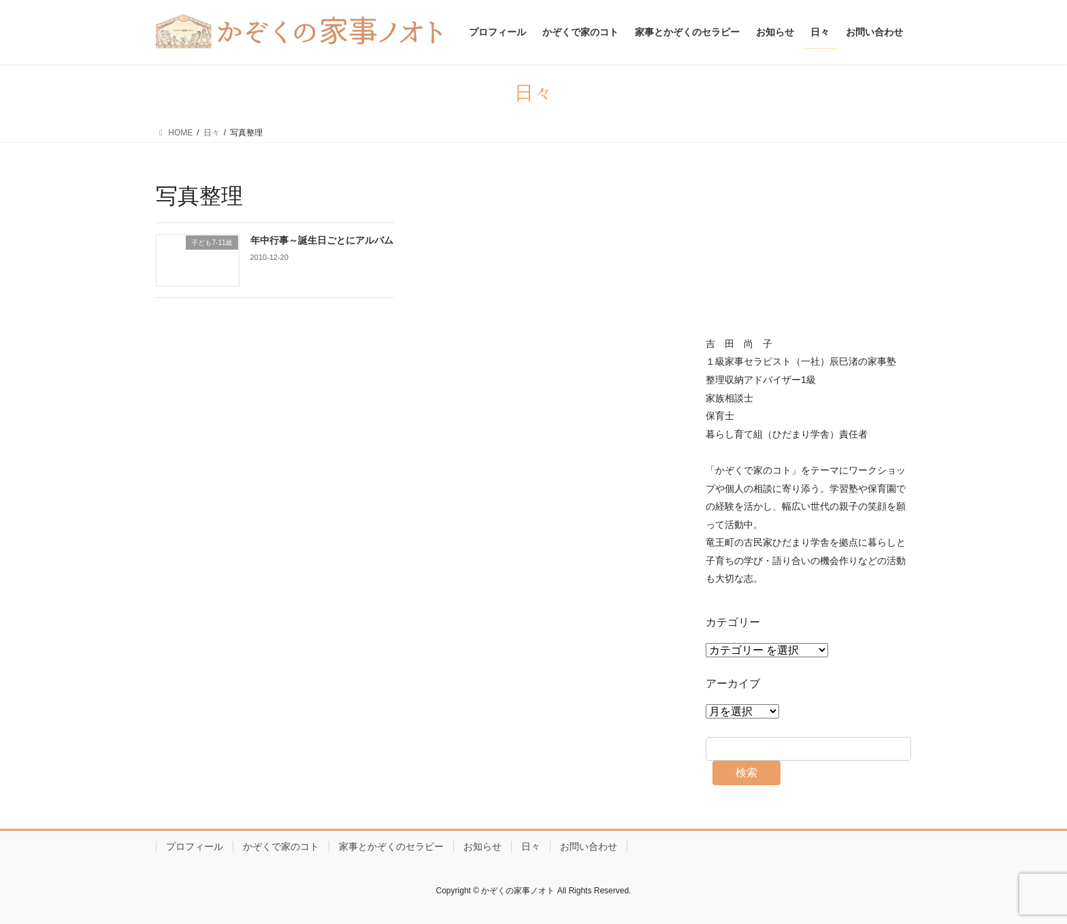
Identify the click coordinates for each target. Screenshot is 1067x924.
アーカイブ (733, 683)
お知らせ (482, 846)
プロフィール (194, 846)
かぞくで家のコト (281, 846)
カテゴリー (733, 622)
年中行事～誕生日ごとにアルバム (321, 240)
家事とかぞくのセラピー (391, 846)
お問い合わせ (588, 846)
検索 (746, 772)
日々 (530, 846)
